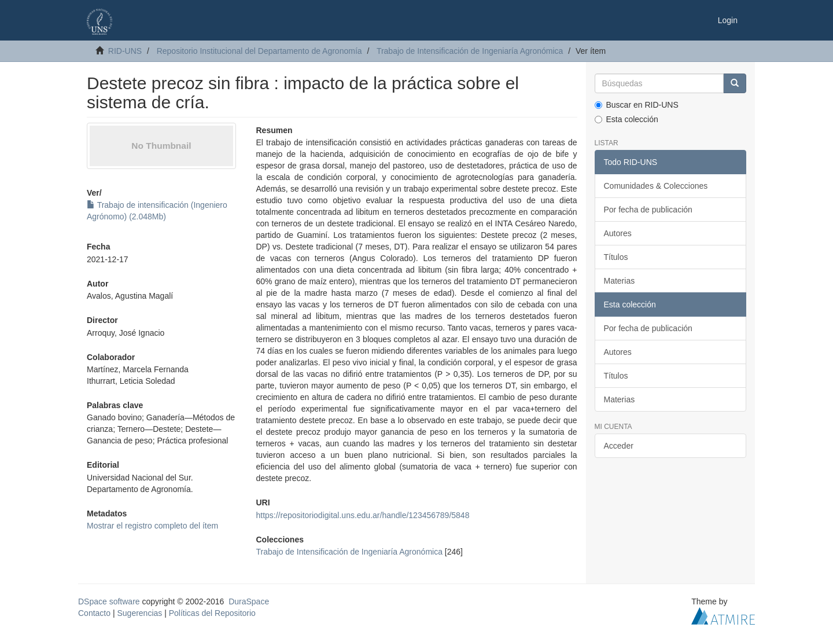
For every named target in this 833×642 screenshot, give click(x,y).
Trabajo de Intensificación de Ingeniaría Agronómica (470, 51)
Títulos (616, 257)
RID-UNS (125, 51)
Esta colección (626, 119)
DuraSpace (248, 601)
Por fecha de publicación (648, 209)
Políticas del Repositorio (212, 613)
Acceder (618, 445)
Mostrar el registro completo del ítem (152, 525)
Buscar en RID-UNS (637, 104)
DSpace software (109, 601)
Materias (619, 280)
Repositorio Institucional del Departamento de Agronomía (259, 51)
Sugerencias (139, 613)
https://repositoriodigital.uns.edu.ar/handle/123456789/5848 (362, 515)
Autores (618, 233)
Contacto (94, 613)
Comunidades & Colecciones (656, 185)
